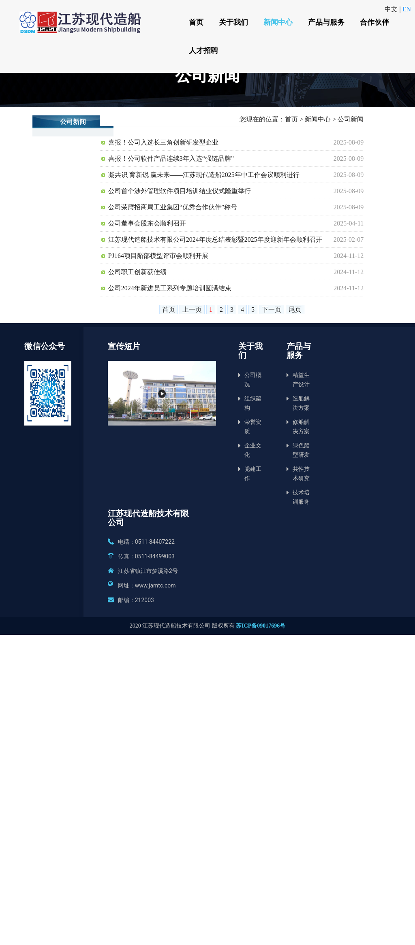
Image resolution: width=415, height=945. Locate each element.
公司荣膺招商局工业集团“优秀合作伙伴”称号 (172, 207)
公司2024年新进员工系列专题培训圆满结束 (169, 288)
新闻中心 (277, 22)
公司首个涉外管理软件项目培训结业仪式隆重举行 (179, 190)
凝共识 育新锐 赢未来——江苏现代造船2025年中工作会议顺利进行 (203, 174)
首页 (195, 22)
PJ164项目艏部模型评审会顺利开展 (158, 255)
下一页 (271, 309)
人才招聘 (203, 50)
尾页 (295, 309)
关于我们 (232, 22)
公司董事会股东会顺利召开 (147, 223)
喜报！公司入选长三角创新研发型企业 (163, 142)
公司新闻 (351, 119)
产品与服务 (325, 22)
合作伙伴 (372, 22)
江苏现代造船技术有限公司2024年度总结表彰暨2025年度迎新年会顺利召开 (215, 239)
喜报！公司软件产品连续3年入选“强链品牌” (171, 158)
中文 (392, 9)
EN (406, 9)
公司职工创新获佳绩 (137, 271)
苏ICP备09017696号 (260, 626)
